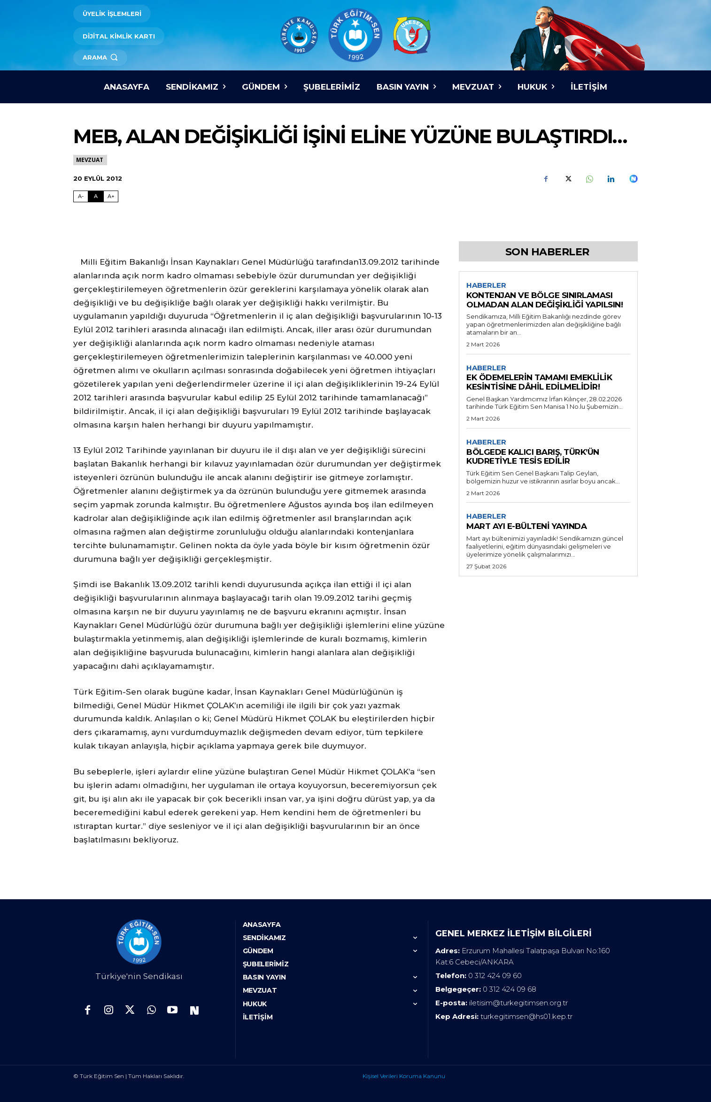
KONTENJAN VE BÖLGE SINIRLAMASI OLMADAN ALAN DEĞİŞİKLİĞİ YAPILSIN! (544, 300)
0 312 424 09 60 (495, 975)
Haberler (486, 285)
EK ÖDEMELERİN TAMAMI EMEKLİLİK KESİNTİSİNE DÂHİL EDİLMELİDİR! (539, 382)
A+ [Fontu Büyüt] (111, 196)
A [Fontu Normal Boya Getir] (96, 196)
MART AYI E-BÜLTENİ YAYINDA (526, 526)
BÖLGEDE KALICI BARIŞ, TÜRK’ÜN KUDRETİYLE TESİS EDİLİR (532, 456)
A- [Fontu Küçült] (81, 196)
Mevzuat (90, 160)
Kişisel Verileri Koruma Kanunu (404, 1075)
